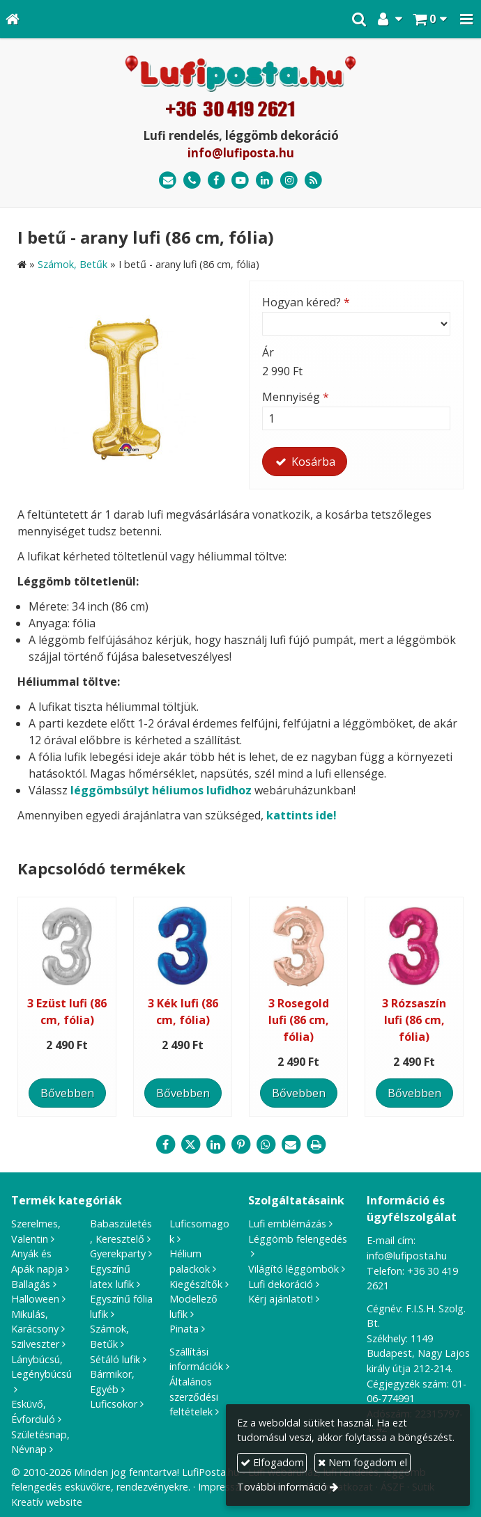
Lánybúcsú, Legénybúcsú (41, 1367)
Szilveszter (35, 1344)
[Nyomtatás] (316, 1144)
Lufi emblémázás (287, 1223)
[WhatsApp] (265, 1144)
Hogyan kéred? (306, 302)
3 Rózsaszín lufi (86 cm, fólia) (414, 1020)
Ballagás (30, 1284)
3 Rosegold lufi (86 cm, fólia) (298, 1020)
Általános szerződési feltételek (193, 1396)
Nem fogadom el (362, 1462)
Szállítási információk (196, 1359)
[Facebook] (216, 181)
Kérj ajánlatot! (280, 1298)
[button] (466, 19)
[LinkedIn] (264, 181)
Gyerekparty (118, 1253)
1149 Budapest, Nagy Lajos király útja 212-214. (418, 1353)
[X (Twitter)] (190, 1144)
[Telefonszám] (192, 181)
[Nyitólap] (12, 19)
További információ (282, 1486)
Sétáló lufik (115, 1359)
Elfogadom (272, 1462)
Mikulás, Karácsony (35, 1321)
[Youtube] (241, 181)
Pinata (184, 1328)
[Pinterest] (240, 1144)
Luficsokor (113, 1403)
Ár (268, 352)
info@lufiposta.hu (241, 153)
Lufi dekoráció (280, 1284)
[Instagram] (289, 181)
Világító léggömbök (293, 1268)
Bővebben (67, 1093)
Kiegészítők (195, 1284)
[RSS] (313, 181)
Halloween (35, 1298)
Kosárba (304, 461)
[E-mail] (168, 181)
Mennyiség (295, 396)
